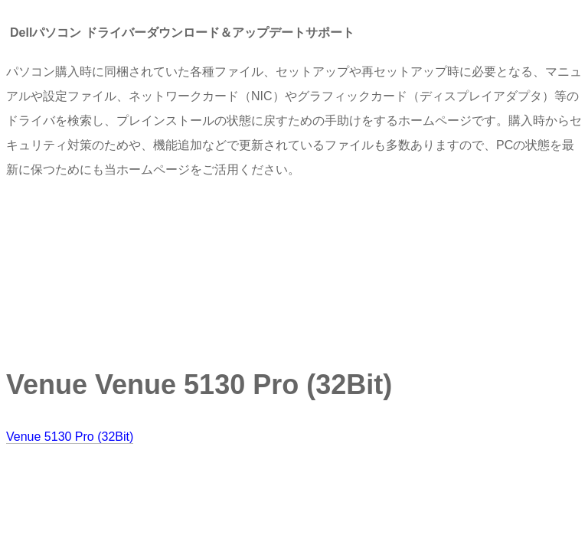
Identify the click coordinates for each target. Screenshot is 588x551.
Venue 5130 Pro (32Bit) (69, 436)
